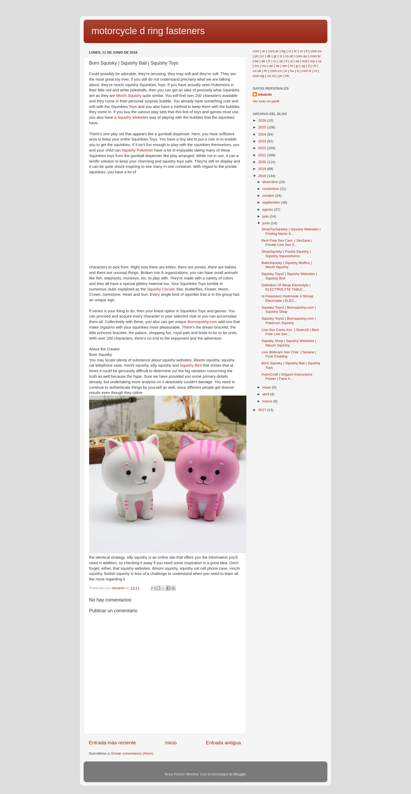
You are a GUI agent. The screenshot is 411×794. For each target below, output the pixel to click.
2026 (262, 120)
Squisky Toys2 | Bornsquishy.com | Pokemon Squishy (289, 320)
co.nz (271, 76)
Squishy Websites (133, 117)
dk (269, 56)
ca (319, 61)
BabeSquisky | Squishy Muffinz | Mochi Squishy (287, 265)
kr (295, 51)
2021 (262, 155)
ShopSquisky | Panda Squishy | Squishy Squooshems (286, 254)
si (291, 61)
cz (262, 56)
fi (306, 51)
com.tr (306, 71)
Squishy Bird (191, 365)
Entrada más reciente (112, 742)
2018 (262, 176)
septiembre (271, 202)
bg (283, 51)
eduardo (265, 94)
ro (301, 51)
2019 (262, 169)
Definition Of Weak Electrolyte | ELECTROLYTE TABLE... (286, 287)
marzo (267, 401)
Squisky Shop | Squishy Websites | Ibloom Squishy (289, 343)
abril (266, 394)
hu (292, 71)
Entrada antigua (223, 742)
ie (263, 51)
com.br (315, 56)
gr (275, 56)
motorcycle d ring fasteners (148, 30)
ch (314, 66)
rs (315, 71)
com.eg (258, 76)
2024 (262, 134)
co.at (289, 56)
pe (281, 76)
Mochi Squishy (129, 96)
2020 (262, 162)
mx (257, 66)
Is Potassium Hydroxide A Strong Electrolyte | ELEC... (287, 298)
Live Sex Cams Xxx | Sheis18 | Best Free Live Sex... (290, 332)
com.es (316, 51)
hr (265, 71)
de (263, 61)
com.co (276, 71)
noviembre (271, 189)
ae (271, 66)
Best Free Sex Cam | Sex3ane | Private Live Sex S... (287, 242)
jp (297, 66)
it (298, 71)
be (256, 61)
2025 (262, 127)
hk (287, 76)
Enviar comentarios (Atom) (132, 753)
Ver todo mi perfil (266, 101)
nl (291, 66)
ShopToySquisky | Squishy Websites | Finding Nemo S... (291, 231)
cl (289, 51)
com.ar (273, 51)
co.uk (257, 71)
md (304, 61)
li (286, 61)
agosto (268, 209)
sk (281, 61)
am (284, 66)
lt (309, 66)
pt (256, 56)
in (285, 71)
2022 (262, 148)
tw (277, 66)
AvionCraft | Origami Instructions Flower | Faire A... (287, 376)
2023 (262, 141)
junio (266, 223)
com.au (301, 56)
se (297, 61)
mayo (267, 387)
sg (303, 66)
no (264, 66)
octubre (268, 196)
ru (275, 61)
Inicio (171, 742)
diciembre (270, 182)
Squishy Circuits (161, 289)
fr (269, 61)
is (280, 56)
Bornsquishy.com (202, 322)
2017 (262, 410)
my (312, 61)
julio (266, 216)
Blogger (240, 774)
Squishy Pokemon (138, 150)
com (256, 51)
